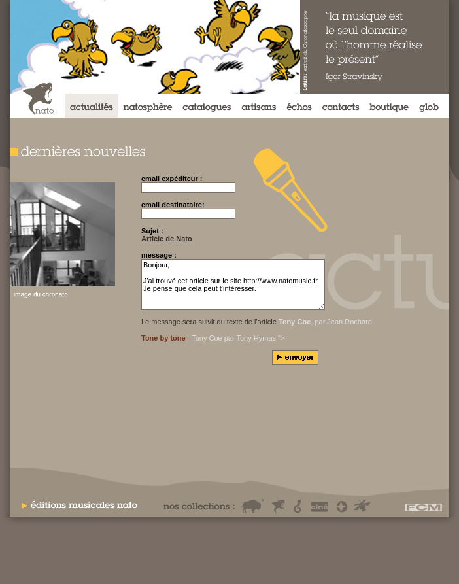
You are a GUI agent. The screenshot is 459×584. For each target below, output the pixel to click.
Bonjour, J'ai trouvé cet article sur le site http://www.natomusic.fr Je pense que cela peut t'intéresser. (233, 284)
